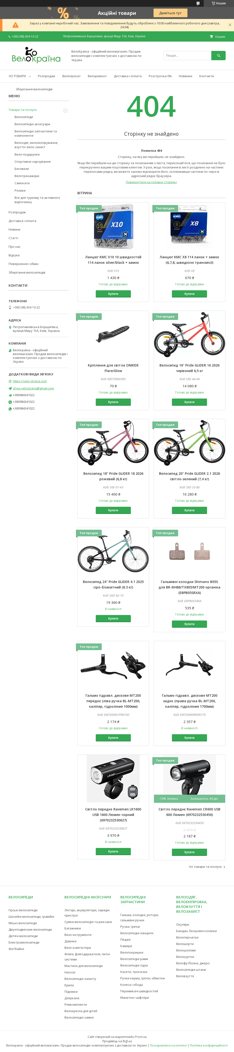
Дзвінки (70, 941)
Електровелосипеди (24, 942)
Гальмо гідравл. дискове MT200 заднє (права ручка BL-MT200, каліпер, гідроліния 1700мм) (189, 701)
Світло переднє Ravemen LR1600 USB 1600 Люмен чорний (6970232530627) (113, 814)
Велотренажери (27, 176)
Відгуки (14, 255)
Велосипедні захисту (80, 978)
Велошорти (185, 944)
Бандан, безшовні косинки (196, 931)
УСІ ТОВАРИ (17, 76)
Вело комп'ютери (77, 947)
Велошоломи (186, 950)
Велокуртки (185, 957)
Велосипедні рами (134, 959)
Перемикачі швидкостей (139, 991)
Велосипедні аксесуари (32, 124)
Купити (113, 294)
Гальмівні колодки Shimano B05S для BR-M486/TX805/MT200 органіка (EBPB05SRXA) (189, 587)
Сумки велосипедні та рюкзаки (88, 922)
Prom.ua (141, 1037)
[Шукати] (218, 55)
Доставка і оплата (128, 76)
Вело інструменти (77, 935)
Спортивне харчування (33, 161)
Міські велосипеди (23, 923)
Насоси (69, 972)
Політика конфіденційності (209, 1045)
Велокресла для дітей (80, 1011)
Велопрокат (71, 76)
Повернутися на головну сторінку (151, 182)
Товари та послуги (23, 110)
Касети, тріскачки (133, 972)
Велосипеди (24, 117)
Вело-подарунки (27, 154)
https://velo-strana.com (30, 381)
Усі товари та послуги (205, 866)
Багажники (72, 928)
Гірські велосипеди (23, 910)
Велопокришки (131, 952)
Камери (126, 946)
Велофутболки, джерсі (193, 963)
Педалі (125, 939)
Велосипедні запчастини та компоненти (36, 133)
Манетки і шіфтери (134, 997)
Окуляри (182, 924)
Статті (13, 238)
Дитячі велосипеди (23, 936)
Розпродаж (46, 76)
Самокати (22, 183)
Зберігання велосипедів (34, 89)
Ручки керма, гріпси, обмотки (142, 978)
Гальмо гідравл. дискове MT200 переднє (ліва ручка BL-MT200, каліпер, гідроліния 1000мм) (113, 701)
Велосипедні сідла (134, 965)
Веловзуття (185, 976)
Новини (14, 229)
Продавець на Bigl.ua (117, 1041)
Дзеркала (71, 998)
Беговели (22, 169)
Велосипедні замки (79, 1017)
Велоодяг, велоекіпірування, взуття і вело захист (36, 144)
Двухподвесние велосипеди (30, 929)
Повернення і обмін (23, 264)
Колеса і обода (131, 984)
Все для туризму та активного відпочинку (37, 199)
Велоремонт (97, 76)
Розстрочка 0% (160, 76)
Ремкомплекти (75, 1004)
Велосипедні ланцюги (136, 933)
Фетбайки (16, 949)
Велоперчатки (187, 937)
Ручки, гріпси (130, 926)
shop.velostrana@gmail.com (33, 388)
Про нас (15, 246)
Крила (69, 985)
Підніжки (71, 991)
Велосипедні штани (191, 969)
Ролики (20, 190)
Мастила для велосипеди (83, 966)
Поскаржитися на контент (168, 1045)
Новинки (185, 76)
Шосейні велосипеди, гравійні (31, 916)
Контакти (206, 76)
